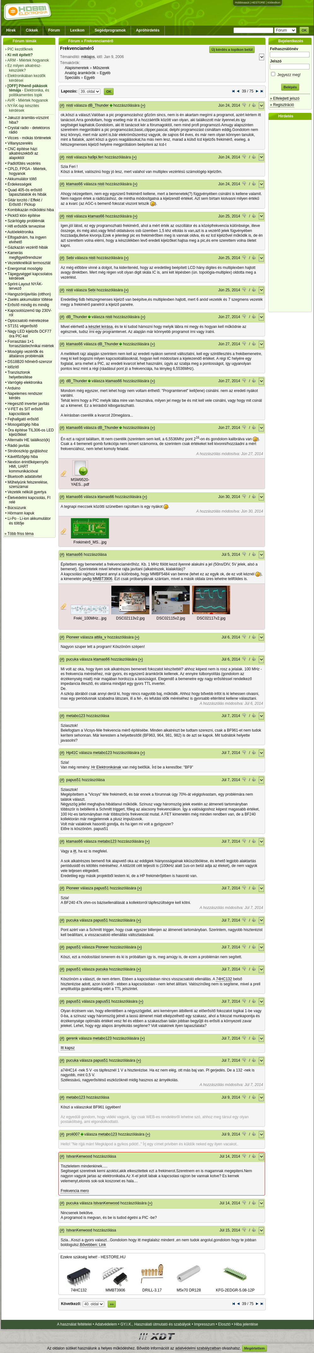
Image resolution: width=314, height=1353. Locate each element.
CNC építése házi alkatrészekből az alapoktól (23, 153)
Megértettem (254, 1348)
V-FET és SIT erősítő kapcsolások (25, 411)
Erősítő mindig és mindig (28, 305)
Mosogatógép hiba (23, 424)
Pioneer (72, 637)
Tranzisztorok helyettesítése (20, 374)
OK (304, 30)
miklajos (88, 57)
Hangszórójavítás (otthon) (29, 294)
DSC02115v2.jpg (171, 618)
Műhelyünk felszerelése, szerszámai (28, 484)
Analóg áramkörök (80, 73)
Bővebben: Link (93, 1245)
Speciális (72, 77)
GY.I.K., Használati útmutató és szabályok (156, 1324)
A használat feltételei (74, 1324)
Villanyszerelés (20, 143)
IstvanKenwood (79, 1156)
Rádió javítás (18, 445)
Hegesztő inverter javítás (28, 403)
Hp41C (72, 753)
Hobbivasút (242, 2)
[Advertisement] (292, 216)
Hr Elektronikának (106, 767)
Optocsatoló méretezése (28, 320)
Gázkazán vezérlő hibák (28, 247)
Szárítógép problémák (26, 221)
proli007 (73, 1134)
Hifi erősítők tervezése (26, 226)
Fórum (54, 30)
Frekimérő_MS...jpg (90, 542)
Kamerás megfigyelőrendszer (25, 255)
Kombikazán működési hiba (31, 210)
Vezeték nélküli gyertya (27, 492)
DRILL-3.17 (152, 1287)
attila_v (100, 637)
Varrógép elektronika (25, 382)
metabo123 (75, 716)
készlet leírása (100, 326)
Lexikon (77, 30)
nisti (69, 105)
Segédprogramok (110, 30)
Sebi (70, 258)
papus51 (73, 780)
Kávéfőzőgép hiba (23, 456)
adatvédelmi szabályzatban (198, 1348)
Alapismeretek (77, 68)
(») (143, 105)
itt (74, 851)
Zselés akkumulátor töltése (30, 299)
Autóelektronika (20, 232)
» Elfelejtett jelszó (284, 98)
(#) (62, 105)
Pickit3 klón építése (24, 215)
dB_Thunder (98, 105)
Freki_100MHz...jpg (90, 618)
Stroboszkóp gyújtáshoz (28, 451)
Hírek (11, 30)
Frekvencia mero (75, 1191)
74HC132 (224, 979)
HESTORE (258, 2)
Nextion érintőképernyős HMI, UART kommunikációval (28, 466)
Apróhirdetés (148, 30)
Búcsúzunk (17, 508)
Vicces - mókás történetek (29, 138)
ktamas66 (74, 184)
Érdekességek (20, 184)
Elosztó (224, 1324)
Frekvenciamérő (77, 48)
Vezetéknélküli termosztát (29, 263)
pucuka (72, 659)
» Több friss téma (18, 533)
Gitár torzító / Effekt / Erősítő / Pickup (25, 202)
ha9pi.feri (96, 157)
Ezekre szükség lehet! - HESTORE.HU (93, 1257)
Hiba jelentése (246, 1324)
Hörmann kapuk (21, 513)
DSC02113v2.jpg (130, 618)
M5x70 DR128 (188, 1287)
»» (112, 1304)
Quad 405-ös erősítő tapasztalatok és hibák (27, 192)
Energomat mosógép (25, 268)
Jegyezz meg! (290, 73)
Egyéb (105, 73)
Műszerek (101, 68)
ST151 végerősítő (23, 326)
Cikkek (32, 30)
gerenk (72, 1038)
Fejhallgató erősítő (23, 419)
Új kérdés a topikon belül (231, 49)
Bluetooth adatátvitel (25, 476)
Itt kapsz (68, 1048)
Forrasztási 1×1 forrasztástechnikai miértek (31, 343)
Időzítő (13, 367)
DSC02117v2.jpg (211, 618)
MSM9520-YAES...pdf (80, 482)
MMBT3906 (102, 579)
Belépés (290, 87)
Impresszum (204, 1324)
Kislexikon (273, 2)
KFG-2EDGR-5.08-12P (235, 1287)
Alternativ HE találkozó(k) (28, 440)
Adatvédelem (106, 1324)
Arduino (13, 388)
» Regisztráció (282, 105)
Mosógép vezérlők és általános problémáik (26, 353)
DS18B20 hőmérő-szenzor (30, 361)
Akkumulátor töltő (22, 179)
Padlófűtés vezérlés (24, 163)
